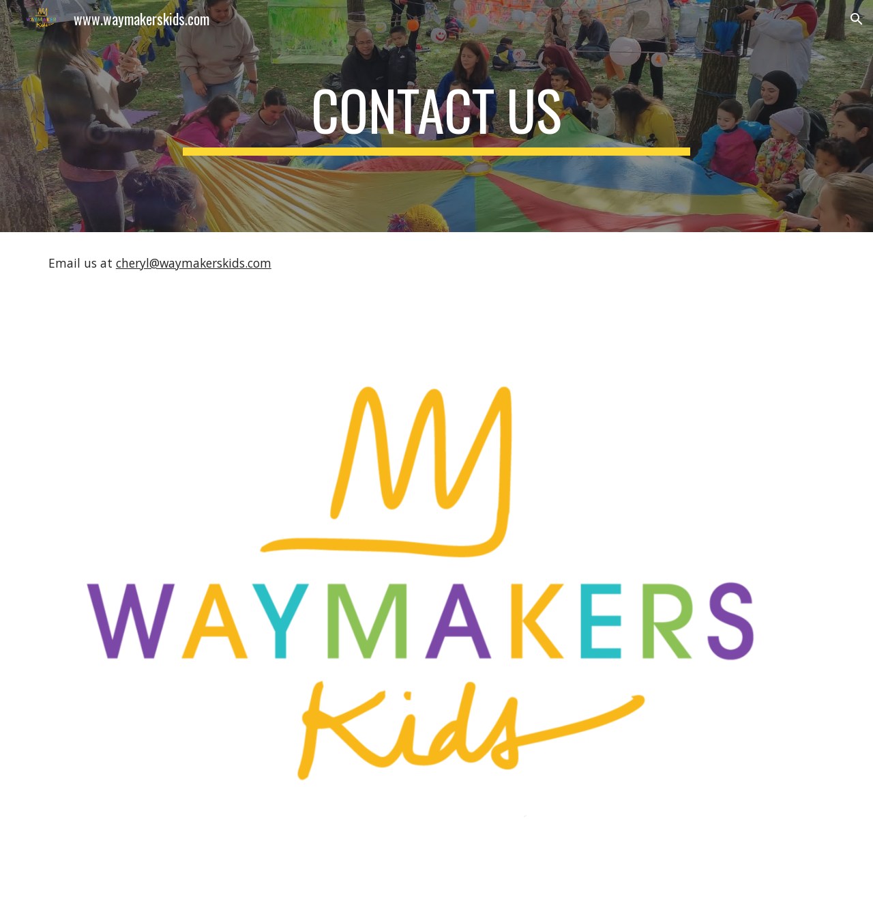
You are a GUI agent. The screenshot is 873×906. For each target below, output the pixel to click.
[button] (856, 19)
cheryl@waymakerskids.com (193, 263)
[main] (436, 116)
